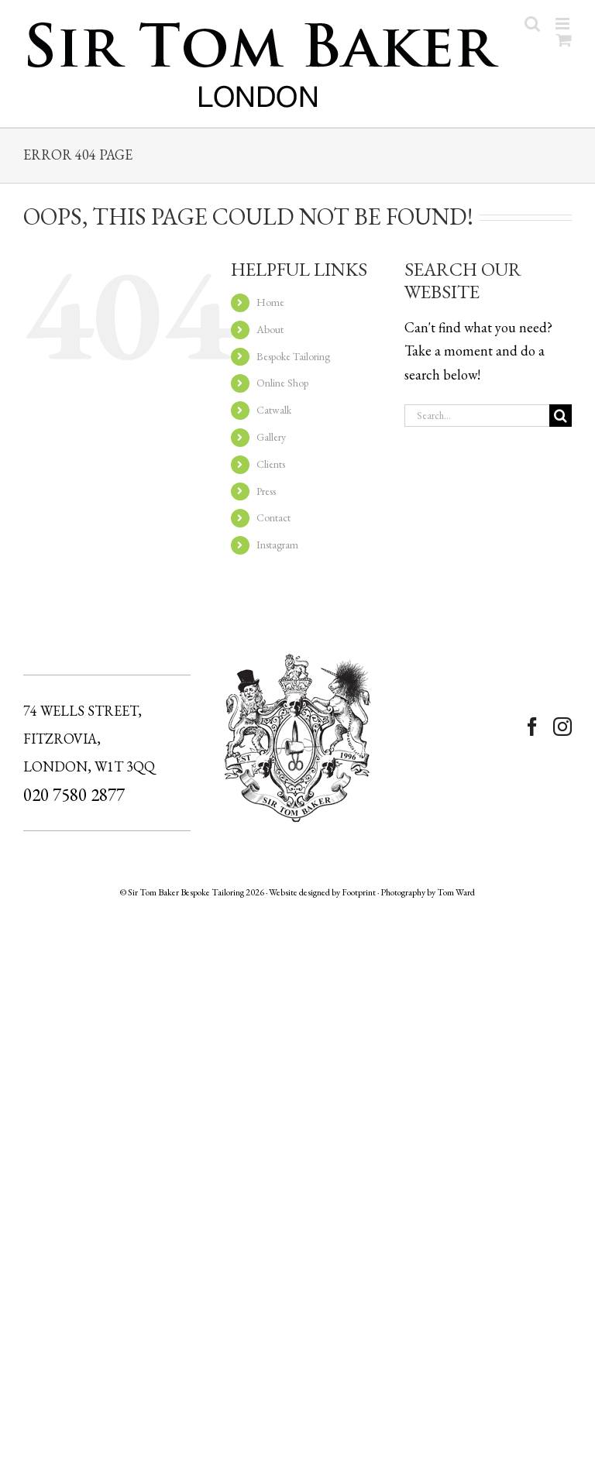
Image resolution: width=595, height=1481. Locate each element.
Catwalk (273, 410)
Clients (270, 464)
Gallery (271, 437)
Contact (273, 517)
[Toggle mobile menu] (563, 23)
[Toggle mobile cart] (564, 40)
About (270, 329)
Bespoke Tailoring (293, 356)
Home (270, 302)
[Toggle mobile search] (532, 23)
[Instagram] (562, 726)
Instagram (277, 545)
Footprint (359, 892)
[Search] (560, 415)
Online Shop (282, 383)
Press (266, 491)
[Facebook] (532, 726)
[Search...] (476, 415)
